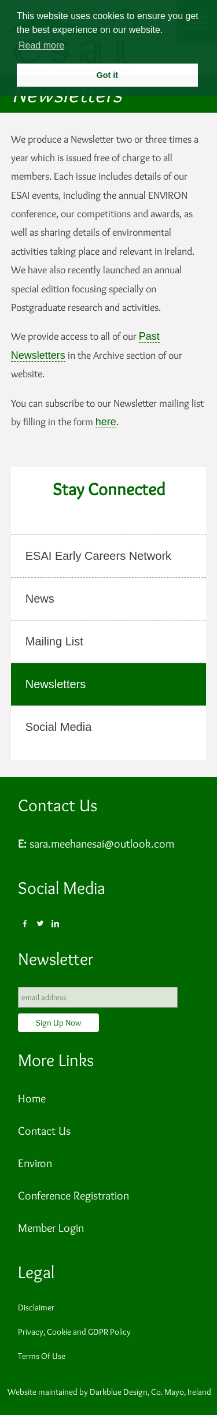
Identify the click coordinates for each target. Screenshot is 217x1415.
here (105, 422)
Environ (35, 1163)
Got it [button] (107, 75)
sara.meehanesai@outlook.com (102, 844)
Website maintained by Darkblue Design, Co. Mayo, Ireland (109, 1392)
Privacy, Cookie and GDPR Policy (74, 1332)
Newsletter (55, 959)
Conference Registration (73, 1195)
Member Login (51, 1228)
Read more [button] (41, 45)
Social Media (61, 887)
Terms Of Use (41, 1356)
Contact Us (57, 805)
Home (32, 1098)
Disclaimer (36, 1307)
